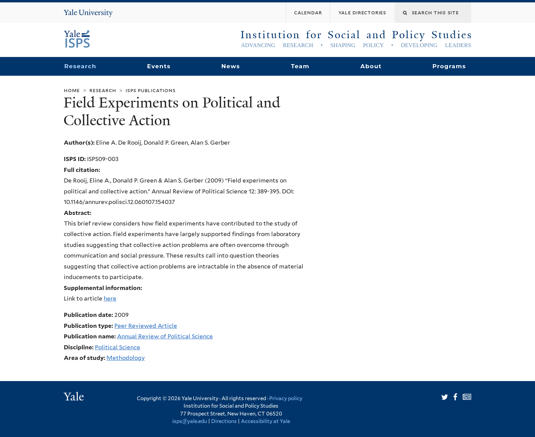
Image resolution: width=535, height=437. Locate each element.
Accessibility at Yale (265, 421)
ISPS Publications (150, 90)
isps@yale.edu (189, 421)
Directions (224, 421)
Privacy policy (285, 398)
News (230, 66)
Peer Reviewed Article (145, 325)
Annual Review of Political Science (165, 336)
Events (159, 66)
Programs (449, 66)
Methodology (125, 357)
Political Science (117, 347)
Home (72, 90)
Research (80, 66)
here (110, 298)
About (370, 66)
